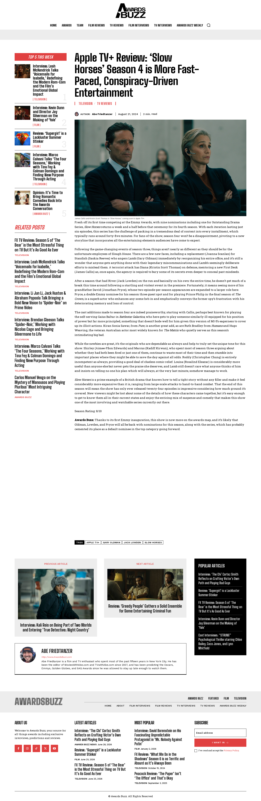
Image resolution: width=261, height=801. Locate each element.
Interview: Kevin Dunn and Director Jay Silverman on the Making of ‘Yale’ (48, 113)
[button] (209, 25)
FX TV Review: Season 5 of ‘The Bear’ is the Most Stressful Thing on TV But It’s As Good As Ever (39, 245)
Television (40, 99)
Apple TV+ (93, 542)
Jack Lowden (132, 542)
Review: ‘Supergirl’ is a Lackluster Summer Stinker (49, 137)
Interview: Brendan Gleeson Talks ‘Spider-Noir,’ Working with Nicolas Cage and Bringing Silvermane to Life (39, 326)
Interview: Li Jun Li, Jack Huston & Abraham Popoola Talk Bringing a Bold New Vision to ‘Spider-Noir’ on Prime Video (41, 300)
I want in (220, 742)
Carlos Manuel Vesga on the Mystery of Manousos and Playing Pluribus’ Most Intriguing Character (40, 384)
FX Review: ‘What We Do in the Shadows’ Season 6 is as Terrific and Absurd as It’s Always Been (159, 758)
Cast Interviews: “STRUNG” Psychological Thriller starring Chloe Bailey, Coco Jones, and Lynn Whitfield (220, 641)
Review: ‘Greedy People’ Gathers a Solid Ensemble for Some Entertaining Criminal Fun (145, 608)
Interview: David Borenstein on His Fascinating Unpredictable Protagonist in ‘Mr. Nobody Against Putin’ (158, 737)
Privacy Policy (231, 750)
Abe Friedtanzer (102, 114)
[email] (220, 733)
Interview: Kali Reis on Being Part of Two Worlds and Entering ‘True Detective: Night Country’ (56, 627)
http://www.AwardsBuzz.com (56, 657)
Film (36, 125)
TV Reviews (104, 103)
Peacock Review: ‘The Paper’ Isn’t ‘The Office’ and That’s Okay (157, 775)
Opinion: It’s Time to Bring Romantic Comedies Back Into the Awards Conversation (48, 200)
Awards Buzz (41, 213)
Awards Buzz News (86, 744)
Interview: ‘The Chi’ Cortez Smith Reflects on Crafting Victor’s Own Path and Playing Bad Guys (218, 578)
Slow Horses (153, 542)
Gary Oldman (111, 542)
